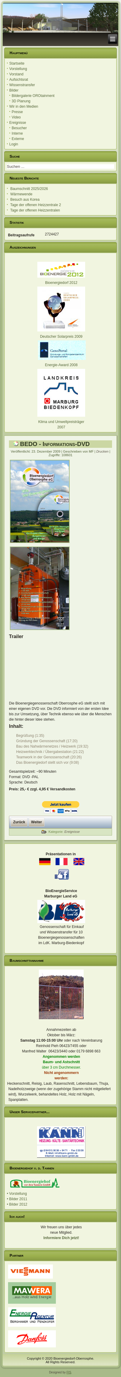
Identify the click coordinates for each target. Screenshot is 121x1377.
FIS (69, 1372)
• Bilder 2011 (17, 1199)
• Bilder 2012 (17, 1204)
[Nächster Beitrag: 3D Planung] (36, 822)
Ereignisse (17, 123)
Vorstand (16, 74)
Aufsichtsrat (18, 79)
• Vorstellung (17, 1194)
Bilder (14, 90)
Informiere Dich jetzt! (61, 1238)
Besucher (19, 128)
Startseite (16, 63)
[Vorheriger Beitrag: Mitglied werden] (19, 822)
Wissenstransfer (22, 85)
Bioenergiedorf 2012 (61, 283)
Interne (17, 133)
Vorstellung (18, 69)
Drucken (102, 451)
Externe (18, 139)
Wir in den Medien (23, 106)
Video (16, 117)
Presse (17, 112)
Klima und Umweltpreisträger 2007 (61, 421)
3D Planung (21, 101)
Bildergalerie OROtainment (33, 96)
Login (13, 144)
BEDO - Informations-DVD (55, 444)
